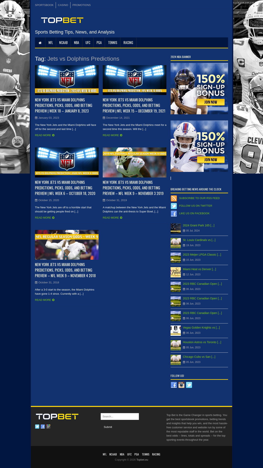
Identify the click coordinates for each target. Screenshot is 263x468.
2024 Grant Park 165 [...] (198, 225)
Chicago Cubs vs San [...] (199, 356)
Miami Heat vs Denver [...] (199, 269)
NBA (76, 42)
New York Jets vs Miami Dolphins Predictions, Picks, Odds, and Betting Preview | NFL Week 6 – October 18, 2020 (65, 188)
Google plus (48, 426)
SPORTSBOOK (44, 5)
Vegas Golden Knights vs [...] (201, 327)
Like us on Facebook (194, 213)
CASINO (63, 5)
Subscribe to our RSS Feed (199, 198)
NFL (50, 42)
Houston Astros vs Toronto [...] (202, 342)
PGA (99, 42)
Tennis (112, 42)
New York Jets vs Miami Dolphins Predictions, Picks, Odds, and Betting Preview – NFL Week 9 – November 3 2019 (133, 188)
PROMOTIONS (82, 5)
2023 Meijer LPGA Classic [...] (202, 254)
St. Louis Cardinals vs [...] (199, 240)
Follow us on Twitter (195, 205)
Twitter (37, 426)
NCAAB (63, 42)
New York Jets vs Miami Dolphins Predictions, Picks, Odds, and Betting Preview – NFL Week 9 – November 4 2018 (65, 270)
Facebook (42, 426)
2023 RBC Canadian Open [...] (202, 283)
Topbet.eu (142, 459)
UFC (87, 42)
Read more (43, 135)
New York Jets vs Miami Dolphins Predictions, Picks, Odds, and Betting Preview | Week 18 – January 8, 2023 (63, 105)
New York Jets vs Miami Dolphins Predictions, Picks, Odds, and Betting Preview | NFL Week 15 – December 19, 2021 (134, 105)
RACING (128, 42)
